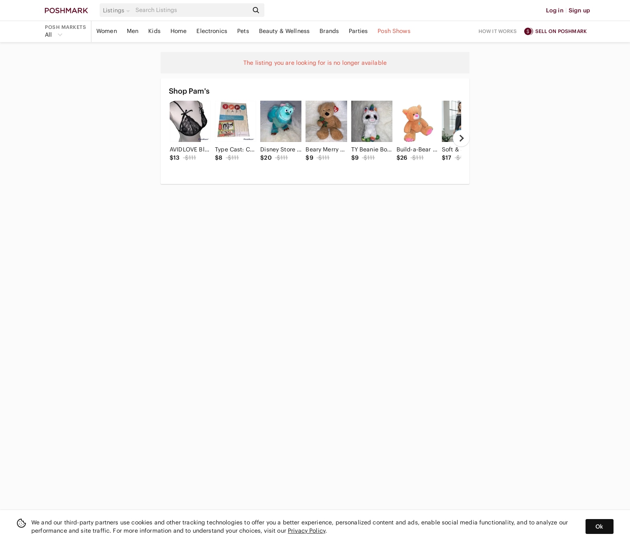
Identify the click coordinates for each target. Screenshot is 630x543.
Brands (329, 31)
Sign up (579, 10)
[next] (461, 138)
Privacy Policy (306, 530)
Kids (154, 31)
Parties (358, 31)
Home (178, 31)
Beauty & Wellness (284, 31)
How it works (497, 31)
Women (106, 31)
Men (132, 31)
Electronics (211, 31)
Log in (555, 10)
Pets (243, 31)
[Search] (191, 10)
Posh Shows (394, 31)
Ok (599, 526)
